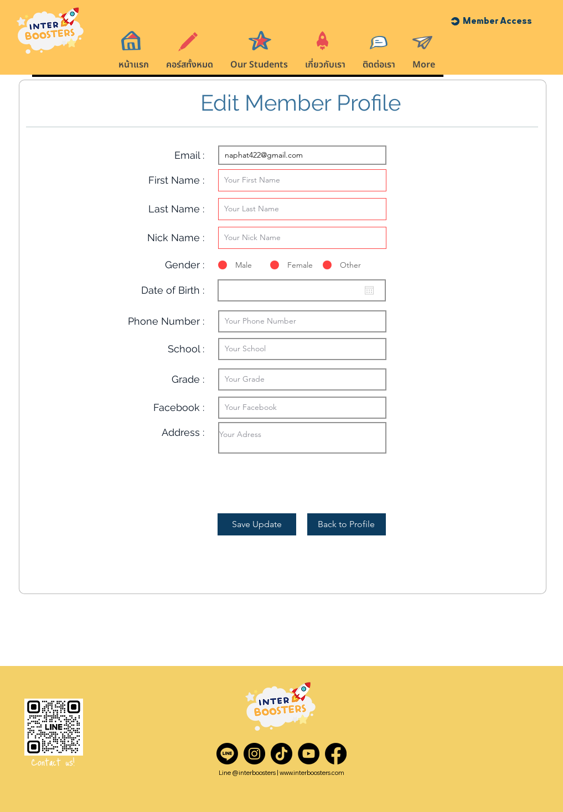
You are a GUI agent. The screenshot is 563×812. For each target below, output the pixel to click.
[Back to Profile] (346, 524)
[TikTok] (281, 753)
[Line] (227, 753)
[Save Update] (257, 524)
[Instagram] (254, 753)
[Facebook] (336, 753)
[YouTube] (308, 753)
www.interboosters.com (312, 773)
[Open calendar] (369, 290)
